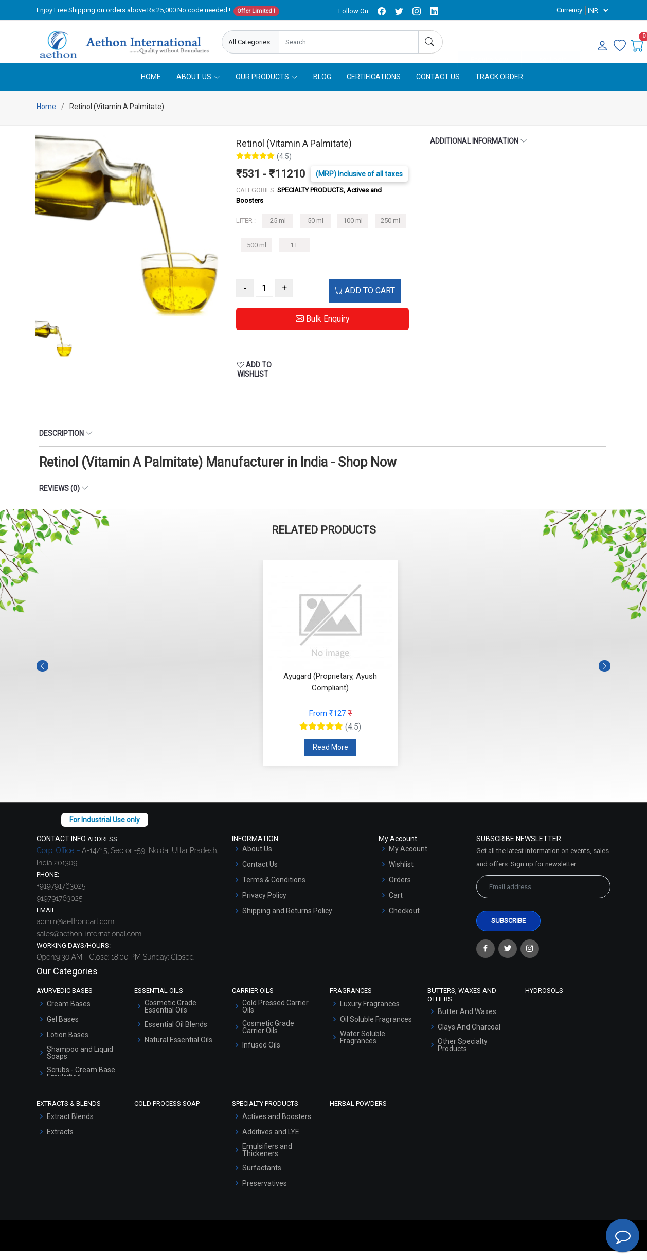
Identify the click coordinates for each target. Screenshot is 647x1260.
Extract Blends (70, 1125)
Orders (400, 889)
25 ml (278, 230)
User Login (550, 42)
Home (151, 86)
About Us (257, 858)
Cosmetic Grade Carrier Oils (268, 1035)
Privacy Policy (264, 904)
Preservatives (264, 1192)
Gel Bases (63, 1028)
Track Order (499, 86)
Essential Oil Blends (176, 1033)
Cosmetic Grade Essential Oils (170, 1015)
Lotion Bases (67, 1043)
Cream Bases (69, 1012)
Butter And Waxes (467, 1020)
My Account (408, 858)
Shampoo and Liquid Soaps (80, 1061)
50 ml (316, 230)
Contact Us (438, 86)
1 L (294, 254)
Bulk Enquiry (323, 328)
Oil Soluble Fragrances (376, 1028)
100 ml (353, 230)
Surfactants (261, 1176)
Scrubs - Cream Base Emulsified (81, 1082)
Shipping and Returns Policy (287, 920)
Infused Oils (261, 1053)
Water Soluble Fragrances (362, 1046)
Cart (396, 904)
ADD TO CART (364, 300)
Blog (322, 86)
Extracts (60, 1140)
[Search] (430, 42)
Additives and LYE (270, 1140)
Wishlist (401, 873)
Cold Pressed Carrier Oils (275, 1015)
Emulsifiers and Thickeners (267, 1158)
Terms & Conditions (273, 889)
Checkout (404, 920)
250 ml (390, 230)
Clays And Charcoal (469, 1036)
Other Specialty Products (463, 1054)
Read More (330, 756)
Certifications (374, 86)
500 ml (256, 254)
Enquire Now (489, 42)
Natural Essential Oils (178, 1048)
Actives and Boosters (276, 1125)
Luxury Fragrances (370, 1012)
